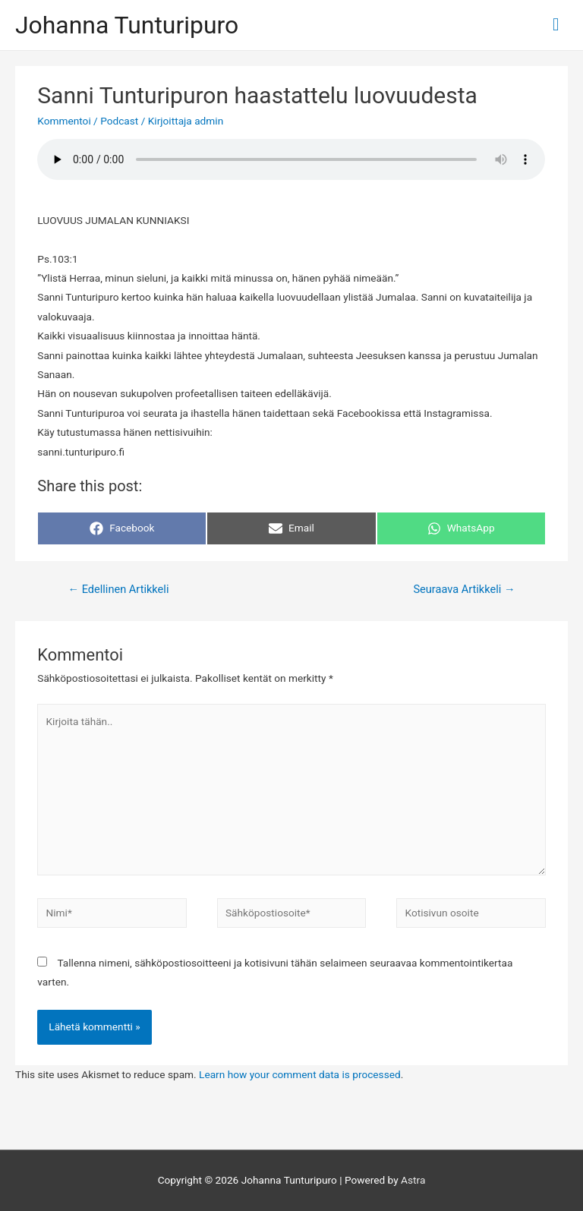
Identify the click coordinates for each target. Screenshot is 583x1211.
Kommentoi (63, 121)
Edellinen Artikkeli (118, 589)
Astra (413, 1180)
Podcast (119, 121)
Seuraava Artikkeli (464, 589)
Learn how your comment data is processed (300, 1074)
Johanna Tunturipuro (126, 25)
